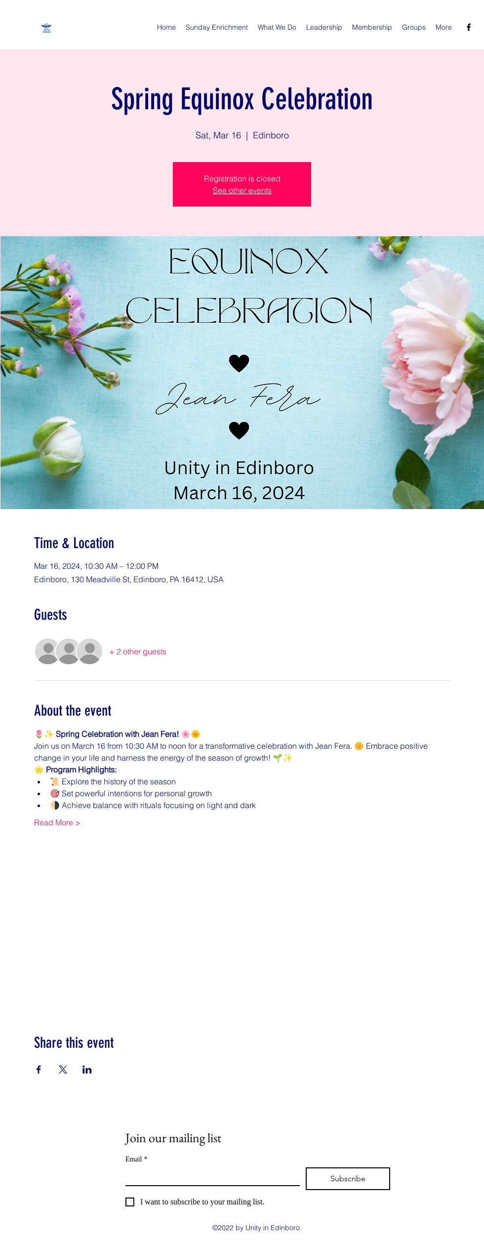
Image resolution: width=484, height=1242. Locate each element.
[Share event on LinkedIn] (87, 1069)
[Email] (209, 1176)
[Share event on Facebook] (38, 1069)
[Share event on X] (63, 1069)
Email (136, 1159)
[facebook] (469, 27)
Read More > (57, 822)
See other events (242, 190)
